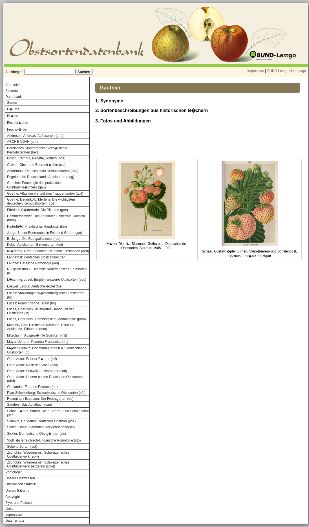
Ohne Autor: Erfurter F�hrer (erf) (32, 359)
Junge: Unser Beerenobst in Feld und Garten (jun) (44, 233)
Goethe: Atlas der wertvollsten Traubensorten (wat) (45, 194)
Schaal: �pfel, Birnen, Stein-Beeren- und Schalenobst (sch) (48, 413)
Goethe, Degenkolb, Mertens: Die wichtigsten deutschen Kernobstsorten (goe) (41, 201)
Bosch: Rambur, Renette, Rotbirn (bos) (36, 158)
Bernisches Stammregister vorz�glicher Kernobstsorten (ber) (37, 150)
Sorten (12, 103)
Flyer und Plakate (18, 503)
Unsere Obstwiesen (20, 478)
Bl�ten (12, 116)
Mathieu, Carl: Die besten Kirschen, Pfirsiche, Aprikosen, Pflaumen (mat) (41, 327)
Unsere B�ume (17, 491)
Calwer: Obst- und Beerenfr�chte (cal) (36, 165)
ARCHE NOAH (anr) (22, 142)
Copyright (12, 497)
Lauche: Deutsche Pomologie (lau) (33, 263)
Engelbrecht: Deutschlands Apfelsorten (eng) (40, 177)
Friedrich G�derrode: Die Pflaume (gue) (37, 210)
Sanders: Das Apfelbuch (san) (29, 405)
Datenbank (13, 97)
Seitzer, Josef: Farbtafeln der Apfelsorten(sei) (41, 427)
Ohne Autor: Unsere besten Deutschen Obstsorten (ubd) (45, 379)
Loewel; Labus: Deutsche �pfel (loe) (35, 286)
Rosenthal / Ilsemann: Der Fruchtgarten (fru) (40, 399)
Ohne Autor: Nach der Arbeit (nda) (32, 365)
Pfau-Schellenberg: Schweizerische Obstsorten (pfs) (46, 393)
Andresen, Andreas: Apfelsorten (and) (35, 136)
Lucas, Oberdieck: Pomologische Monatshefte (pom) (46, 319)
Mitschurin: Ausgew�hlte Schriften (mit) (37, 335)
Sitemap (11, 91)
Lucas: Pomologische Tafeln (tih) (31, 303)
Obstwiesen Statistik (20, 484)
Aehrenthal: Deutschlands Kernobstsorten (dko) (42, 171)
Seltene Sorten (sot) (22, 447)
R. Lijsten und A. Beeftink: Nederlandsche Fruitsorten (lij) (47, 271)
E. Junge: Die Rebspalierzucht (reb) (34, 239)
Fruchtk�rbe (17, 129)
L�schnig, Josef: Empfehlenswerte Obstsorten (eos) (46, 280)
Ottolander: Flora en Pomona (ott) (32, 387)
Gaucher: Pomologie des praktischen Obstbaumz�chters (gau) (35, 185)
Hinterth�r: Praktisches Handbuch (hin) (37, 227)
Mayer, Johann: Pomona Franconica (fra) (38, 342)
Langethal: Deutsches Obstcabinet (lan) (37, 257)
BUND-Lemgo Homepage (286, 71)
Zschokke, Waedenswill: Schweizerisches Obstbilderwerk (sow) (38, 454)
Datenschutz (14, 520)
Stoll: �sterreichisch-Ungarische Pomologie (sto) (44, 440)
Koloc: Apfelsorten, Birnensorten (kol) (35, 245)
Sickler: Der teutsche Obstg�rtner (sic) (36, 434)
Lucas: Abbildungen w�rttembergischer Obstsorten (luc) (45, 295)
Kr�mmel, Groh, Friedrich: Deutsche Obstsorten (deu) (48, 251)
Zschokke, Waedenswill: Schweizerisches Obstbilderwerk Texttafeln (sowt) (38, 464)
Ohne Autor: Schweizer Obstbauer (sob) (37, 371)
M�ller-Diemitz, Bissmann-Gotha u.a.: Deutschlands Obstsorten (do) (46, 350)
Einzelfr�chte (17, 123)
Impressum (255, 71)
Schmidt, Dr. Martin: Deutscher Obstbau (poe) (41, 421)
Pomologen (14, 472)
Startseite (12, 85)
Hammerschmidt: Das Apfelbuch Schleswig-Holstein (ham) (46, 218)
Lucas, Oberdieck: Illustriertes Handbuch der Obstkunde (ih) (40, 311)
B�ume (13, 109)
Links (9, 509)
